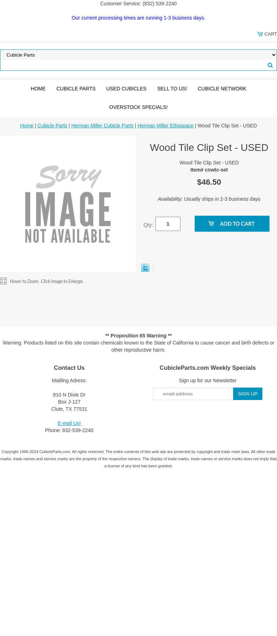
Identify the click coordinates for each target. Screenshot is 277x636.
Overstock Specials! (138, 107)
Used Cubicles (126, 88)
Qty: (148, 225)
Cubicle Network (222, 88)
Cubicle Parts (76, 88)
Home (38, 88)
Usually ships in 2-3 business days (209, 199)
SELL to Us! (172, 88)
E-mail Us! (69, 423)
